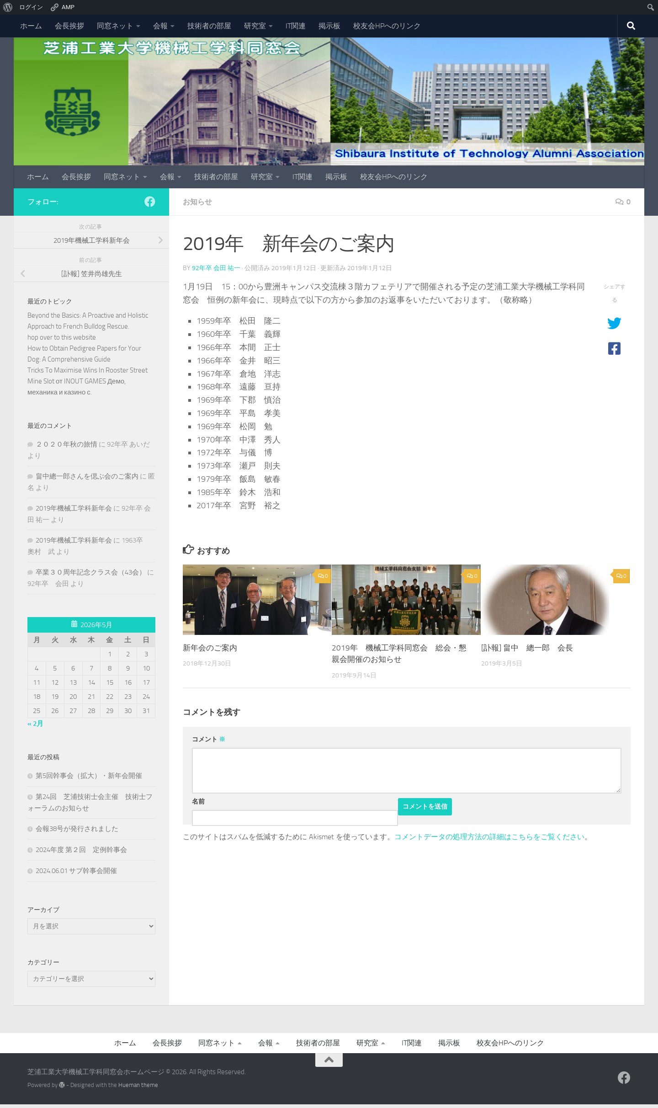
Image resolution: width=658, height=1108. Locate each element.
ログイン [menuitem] (31, 7)
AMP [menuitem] (62, 7)
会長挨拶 (69, 25)
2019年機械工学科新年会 (74, 508)
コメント (208, 739)
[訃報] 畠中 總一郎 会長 (527, 647)
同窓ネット (115, 25)
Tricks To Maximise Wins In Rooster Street (87, 370)
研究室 (255, 25)
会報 (160, 25)
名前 (198, 801)
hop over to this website (61, 337)
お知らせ (197, 201)
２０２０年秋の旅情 (66, 444)
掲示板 (329, 25)
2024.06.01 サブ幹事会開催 (76, 871)
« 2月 (35, 723)
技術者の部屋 (209, 25)
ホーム (31, 25)
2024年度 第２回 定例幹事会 (81, 850)
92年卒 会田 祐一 (216, 268)
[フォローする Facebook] (149, 201)
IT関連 (296, 25)
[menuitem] (8, 7)
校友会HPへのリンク (387, 25)
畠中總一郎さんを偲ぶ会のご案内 (87, 476)
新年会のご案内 (210, 647)
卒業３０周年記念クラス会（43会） (91, 572)
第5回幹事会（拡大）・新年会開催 (89, 776)
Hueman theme (138, 1084)
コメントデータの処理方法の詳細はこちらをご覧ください (489, 836)
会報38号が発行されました (77, 829)
